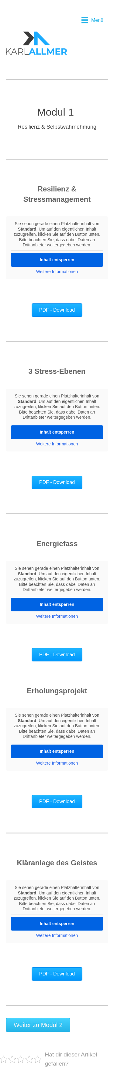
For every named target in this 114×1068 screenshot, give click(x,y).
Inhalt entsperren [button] (57, 259)
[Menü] (92, 20)
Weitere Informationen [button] (57, 271)
